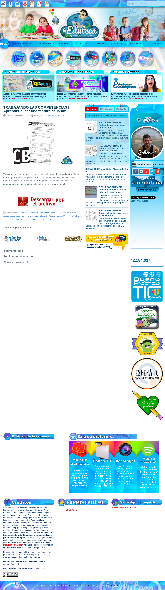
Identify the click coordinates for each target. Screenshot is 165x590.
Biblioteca (137, 42)
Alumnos (65, 42)
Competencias (46, 42)
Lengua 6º (10, 219)
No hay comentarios (56, 115)
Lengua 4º (70, 216)
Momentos (119, 42)
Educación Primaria (48, 216)
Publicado (121, 109)
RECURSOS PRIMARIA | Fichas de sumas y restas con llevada (112, 125)
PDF (18, 219)
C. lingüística (30, 213)
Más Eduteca (106, 109)
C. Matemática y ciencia (47, 213)
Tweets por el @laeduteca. (123, 508)
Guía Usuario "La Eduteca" (115, 585)
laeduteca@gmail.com (13, 545)
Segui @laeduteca (139, 201)
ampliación (19, 213)
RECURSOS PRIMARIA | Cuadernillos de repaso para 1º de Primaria (113, 213)
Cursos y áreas (22, 42)
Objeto (102, 42)
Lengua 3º (61, 216)
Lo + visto (91, 109)
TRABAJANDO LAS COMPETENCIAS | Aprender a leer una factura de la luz (36, 109)
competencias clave (30, 216)
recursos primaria (28, 219)
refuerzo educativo (44, 219)
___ (4, 44)
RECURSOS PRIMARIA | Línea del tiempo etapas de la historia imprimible (112, 189)
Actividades (84, 42)
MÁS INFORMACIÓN (22, 99)
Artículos (156, 42)
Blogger (97, 585)
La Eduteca (71, 510)
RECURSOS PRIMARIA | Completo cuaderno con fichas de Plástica (111, 148)
